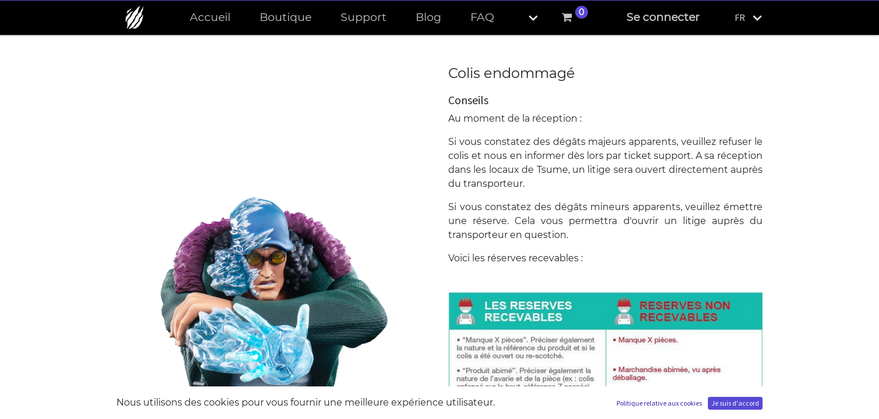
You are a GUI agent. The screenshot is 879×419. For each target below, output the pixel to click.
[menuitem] (210, 18)
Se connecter (663, 17)
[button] (523, 18)
